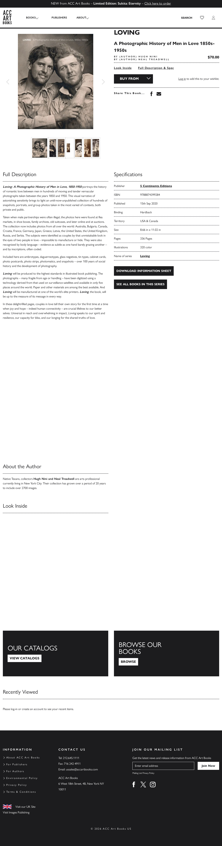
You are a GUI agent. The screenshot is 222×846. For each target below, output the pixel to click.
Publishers (55, 17)
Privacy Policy (16, 785)
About (78, 17)
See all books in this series (140, 284)
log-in (14, 709)
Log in (182, 79)
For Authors (15, 771)
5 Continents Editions (156, 186)
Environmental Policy (22, 778)
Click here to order (157, 3)
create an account (32, 709)
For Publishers (17, 764)
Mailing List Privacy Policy (143, 773)
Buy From (129, 79)
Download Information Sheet (143, 271)
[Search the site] (186, 17)
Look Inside (123, 68)
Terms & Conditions (21, 791)
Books (31, 17)
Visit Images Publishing (16, 812)
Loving (145, 256)
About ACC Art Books (23, 757)
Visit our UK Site (25, 806)
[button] (202, 17)
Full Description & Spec (156, 68)
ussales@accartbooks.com (82, 769)
